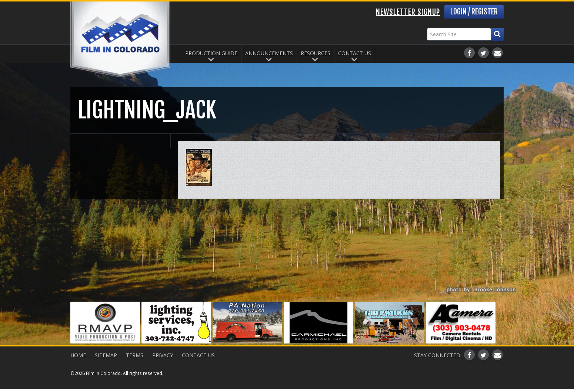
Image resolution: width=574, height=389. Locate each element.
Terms (134, 355)
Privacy (162, 355)
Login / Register (474, 11)
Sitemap (106, 355)
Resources (315, 53)
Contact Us (354, 53)
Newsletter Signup (408, 12)
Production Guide (211, 53)
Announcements (269, 53)
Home (78, 355)
